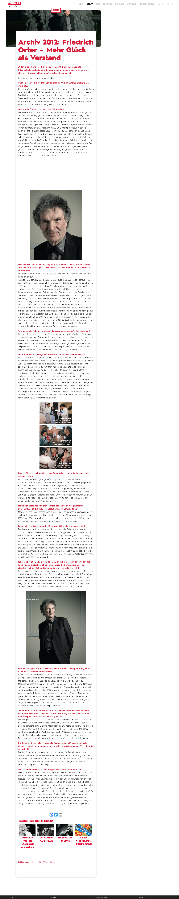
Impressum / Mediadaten (101, 897)
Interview (52, 862)
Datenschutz (142, 897)
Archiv (32, 862)
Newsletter (53, 897)
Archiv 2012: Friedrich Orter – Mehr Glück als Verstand (55, 50)
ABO (12, 897)
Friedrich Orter (42, 862)
